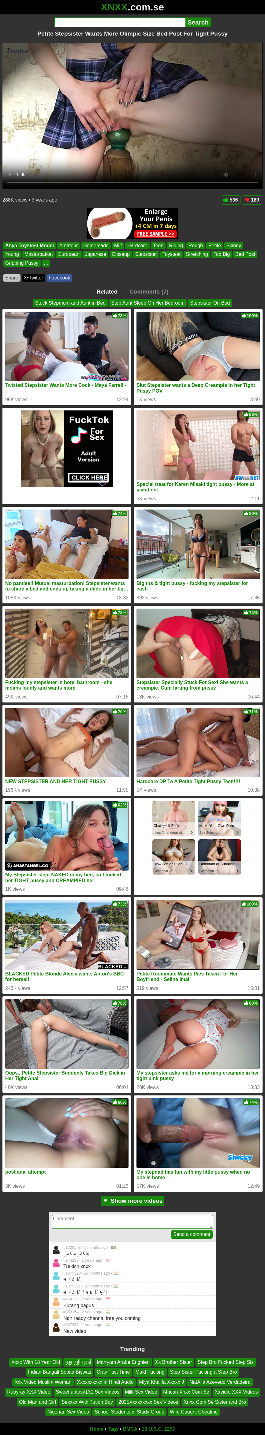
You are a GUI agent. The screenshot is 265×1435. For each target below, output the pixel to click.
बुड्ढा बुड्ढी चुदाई (78, 1362)
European (68, 254)
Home (96, 1429)
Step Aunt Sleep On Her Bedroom (148, 303)
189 (251, 199)
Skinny (233, 245)
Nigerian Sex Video (68, 1411)
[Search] (119, 22)
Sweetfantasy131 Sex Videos (87, 1392)
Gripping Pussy (22, 262)
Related (107, 291)
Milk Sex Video (141, 1392)
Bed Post (245, 254)
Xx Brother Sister (173, 1362)
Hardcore (137, 245)
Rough (195, 245)
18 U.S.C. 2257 (158, 1429)
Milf (118, 245)
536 (230, 199)
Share (11, 277)
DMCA (130, 1429)
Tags (113, 1429)
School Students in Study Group (129, 1411)
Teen (158, 245)
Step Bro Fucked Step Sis (226, 1362)
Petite (214, 245)
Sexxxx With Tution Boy (87, 1402)
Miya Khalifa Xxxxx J (161, 1382)
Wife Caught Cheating (194, 1411)
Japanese (95, 254)
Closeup (121, 254)
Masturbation (38, 254)
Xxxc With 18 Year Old (35, 1362)
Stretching (197, 254)
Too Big (222, 254)
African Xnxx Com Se (186, 1392)
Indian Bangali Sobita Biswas (59, 1372)
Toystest (171, 254)
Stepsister (146, 254)
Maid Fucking (149, 1372)
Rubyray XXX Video (28, 1392)
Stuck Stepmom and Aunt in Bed (70, 303)
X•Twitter (33, 277)
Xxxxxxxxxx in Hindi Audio (105, 1382)
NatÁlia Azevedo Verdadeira (219, 1382)
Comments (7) (149, 291)
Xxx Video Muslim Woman (42, 1382)
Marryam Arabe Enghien (123, 1362)
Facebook (59, 277)
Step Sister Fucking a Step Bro (203, 1372)
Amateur (68, 245)
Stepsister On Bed (210, 303)
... (46, 262)
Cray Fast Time (113, 1372)
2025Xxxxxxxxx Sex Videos (148, 1402)
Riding (176, 245)
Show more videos (133, 1201)
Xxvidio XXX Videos (236, 1392)
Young (12, 254)
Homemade (96, 245)
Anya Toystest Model (29, 245)
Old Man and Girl (37, 1402)
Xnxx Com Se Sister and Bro (215, 1402)
